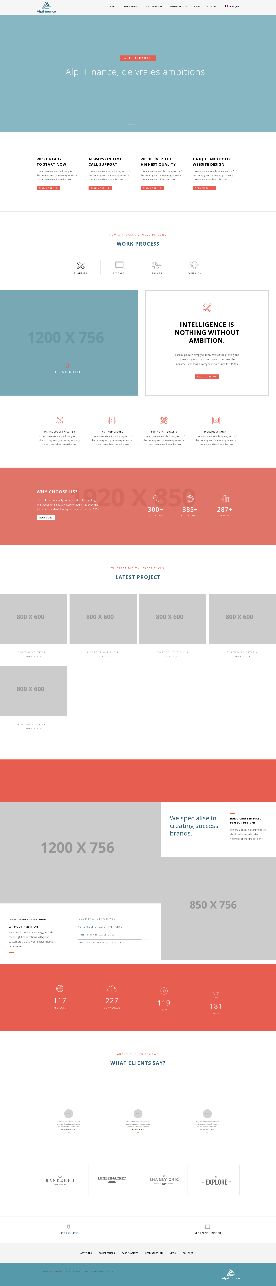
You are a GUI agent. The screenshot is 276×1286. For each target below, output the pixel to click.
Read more (207, 376)
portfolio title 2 (103, 652)
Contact (212, 6)
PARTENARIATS (154, 6)
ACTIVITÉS (110, 6)
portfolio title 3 (173, 652)
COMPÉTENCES (131, 6)
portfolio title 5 (33, 724)
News (197, 6)
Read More (48, 188)
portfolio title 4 (242, 652)
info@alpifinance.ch (207, 1233)
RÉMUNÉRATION (178, 6)
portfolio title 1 (33, 652)
